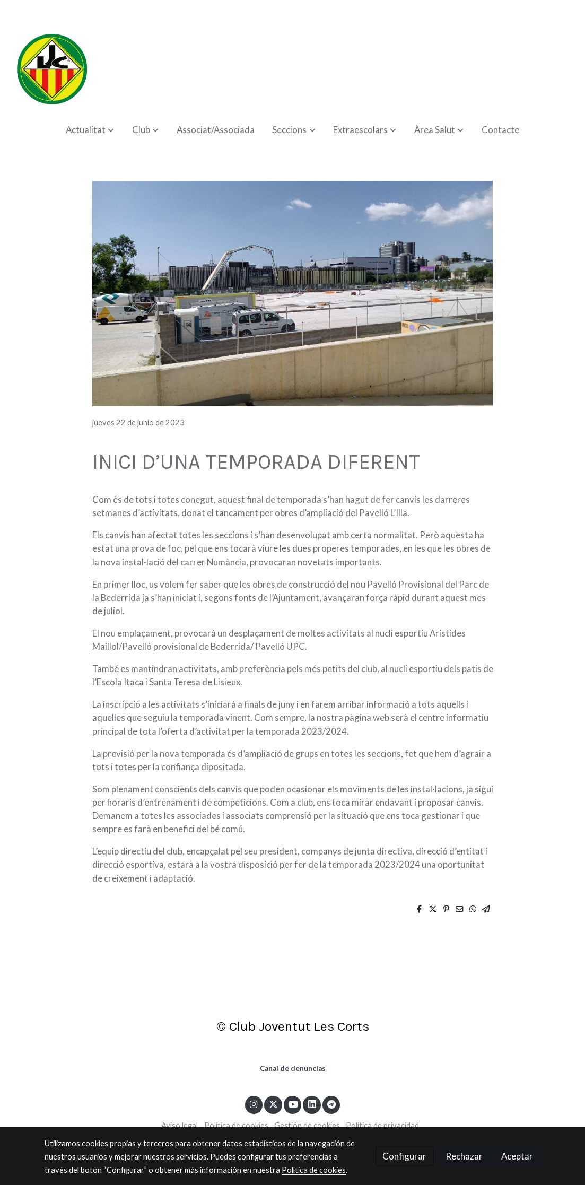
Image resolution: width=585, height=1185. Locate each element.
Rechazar (464, 1156)
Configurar (404, 1156)
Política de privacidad (382, 1125)
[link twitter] (273, 1103)
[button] (90, 129)
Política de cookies (236, 1125)
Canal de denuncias (293, 1068)
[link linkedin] (311, 1103)
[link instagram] (253, 1103)
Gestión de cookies (307, 1125)
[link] (52, 69)
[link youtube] (293, 1103)
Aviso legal (179, 1125)
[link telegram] (331, 1103)
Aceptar (517, 1156)
